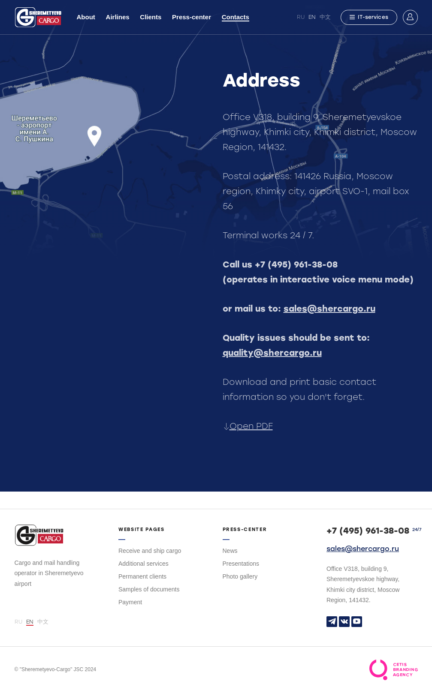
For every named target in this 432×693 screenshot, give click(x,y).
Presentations (241, 563)
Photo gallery (240, 576)
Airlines (118, 17)
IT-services (369, 17)
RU (301, 17)
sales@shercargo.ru (329, 308)
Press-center (191, 17)
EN (312, 17)
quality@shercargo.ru (272, 353)
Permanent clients (142, 576)
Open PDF (248, 426)
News (230, 550)
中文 (325, 17)
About (86, 17)
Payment (130, 602)
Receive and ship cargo (149, 550)
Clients (150, 17)
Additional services (143, 563)
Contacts (235, 17)
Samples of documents (148, 589)
